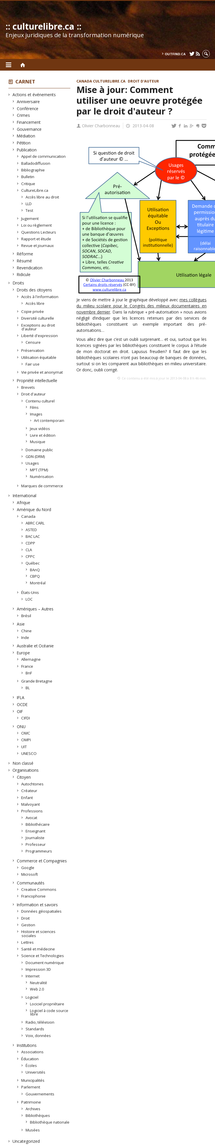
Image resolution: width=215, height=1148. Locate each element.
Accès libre (35, 303)
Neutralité (38, 982)
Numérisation (41, 476)
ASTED (31, 529)
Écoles (31, 1065)
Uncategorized (26, 1141)
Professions (32, 811)
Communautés (30, 883)
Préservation (32, 350)
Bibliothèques (38, 1115)
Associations (32, 1051)
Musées (33, 1130)
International (24, 495)
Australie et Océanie (35, 646)
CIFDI (25, 718)
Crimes (23, 115)
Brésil (26, 615)
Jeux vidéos (40, 428)
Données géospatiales (41, 911)
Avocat (31, 817)
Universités (35, 1072)
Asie (21, 624)
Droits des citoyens (34, 290)
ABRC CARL (35, 523)
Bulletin (27, 176)
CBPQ (35, 576)
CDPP (30, 543)
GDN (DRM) (35, 456)
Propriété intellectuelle (37, 380)
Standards (35, 1028)
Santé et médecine (38, 949)
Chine (26, 630)
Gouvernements (40, 1094)
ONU (21, 726)
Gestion (28, 924)
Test (29, 210)
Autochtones (32, 784)
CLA (29, 549)
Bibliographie (33, 170)
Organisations (26, 770)
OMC (25, 733)
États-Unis (30, 592)
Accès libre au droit (42, 197)
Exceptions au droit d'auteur (38, 327)
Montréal (38, 582)
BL (28, 687)
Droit (25, 918)
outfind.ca (175, 54)
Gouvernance (29, 129)
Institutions (27, 1045)
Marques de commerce (42, 485)
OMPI (26, 739)
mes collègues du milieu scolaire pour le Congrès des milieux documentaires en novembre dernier (141, 306)
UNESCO (29, 753)
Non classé (23, 763)
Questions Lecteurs (38, 232)
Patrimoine (31, 1102)
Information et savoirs (37, 904)
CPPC (30, 556)
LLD (29, 203)
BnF (29, 673)
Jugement (30, 218)
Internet (33, 976)
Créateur (29, 790)
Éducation (30, 1058)
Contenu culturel (40, 401)
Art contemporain (49, 420)
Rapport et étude (36, 238)
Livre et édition (42, 435)
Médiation (26, 136)
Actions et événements (34, 94)
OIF (20, 711)
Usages (32, 463)
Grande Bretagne (36, 681)
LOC (29, 599)
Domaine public (39, 449)
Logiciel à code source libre (49, 1012)
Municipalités (32, 1080)
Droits (18, 283)
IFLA (20, 697)
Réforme (25, 254)
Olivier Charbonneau (101, 125)
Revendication (29, 268)
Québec (33, 563)
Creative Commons (38, 889)
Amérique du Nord (34, 509)
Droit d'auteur (33, 394)
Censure (33, 342)
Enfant (27, 797)
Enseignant (35, 831)
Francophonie (33, 896)
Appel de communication (43, 156)
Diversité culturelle (37, 318)
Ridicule (24, 274)
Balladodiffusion (35, 163)
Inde (25, 637)
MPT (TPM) (39, 469)
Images (36, 414)
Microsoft (29, 874)
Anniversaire (28, 101)
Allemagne (31, 659)
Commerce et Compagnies (42, 861)
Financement (28, 122)
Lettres (27, 942)
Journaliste (35, 837)
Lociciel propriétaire (47, 1003)
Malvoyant (30, 804)
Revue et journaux (37, 245)
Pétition (24, 143)
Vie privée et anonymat (42, 372)
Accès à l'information (39, 296)
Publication (27, 150)
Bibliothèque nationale (49, 1122)
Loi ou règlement (36, 225)
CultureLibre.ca (34, 190)
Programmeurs (39, 851)
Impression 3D (38, 969)
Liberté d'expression (39, 335)
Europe (23, 653)
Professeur (36, 844)
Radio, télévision (40, 1022)
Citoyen (24, 777)
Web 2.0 (37, 989)
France (27, 666)
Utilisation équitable (38, 357)
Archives (33, 1108)
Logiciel (32, 997)
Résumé (24, 261)
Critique (28, 183)
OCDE (22, 704)
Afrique (23, 502)
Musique (37, 441)
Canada (28, 516)
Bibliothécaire (38, 824)
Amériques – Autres (35, 609)
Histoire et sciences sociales (38, 933)
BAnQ (35, 569)
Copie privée (32, 311)
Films (34, 407)
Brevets (28, 387)
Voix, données (38, 1035)
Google (27, 867)
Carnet (25, 81)
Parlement (30, 1087)
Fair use (33, 364)
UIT (24, 746)
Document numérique (45, 962)
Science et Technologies (42, 955)
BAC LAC (33, 536)
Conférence (27, 108)
